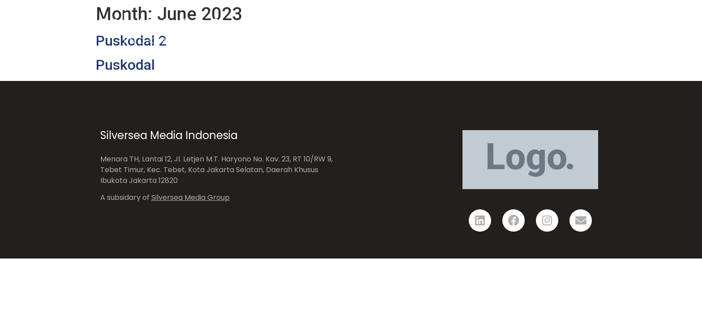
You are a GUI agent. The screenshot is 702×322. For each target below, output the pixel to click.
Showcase (521, 28)
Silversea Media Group (190, 197)
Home (416, 28)
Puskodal (125, 64)
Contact (577, 28)
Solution (464, 28)
